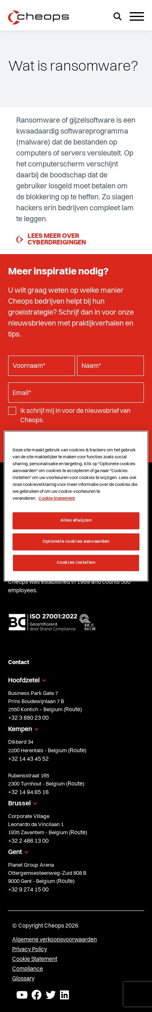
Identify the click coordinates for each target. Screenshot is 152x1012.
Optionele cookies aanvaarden (76, 541)
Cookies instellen (76, 562)
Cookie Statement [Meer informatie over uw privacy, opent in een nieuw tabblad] (57, 498)
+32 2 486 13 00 (28, 841)
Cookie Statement (34, 959)
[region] (76, 505)
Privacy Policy (29, 949)
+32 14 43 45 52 (28, 759)
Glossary (23, 979)
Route (72, 709)
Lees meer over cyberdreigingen (51, 239)
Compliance (27, 969)
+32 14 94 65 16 (28, 792)
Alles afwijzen (76, 520)
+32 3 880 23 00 (28, 718)
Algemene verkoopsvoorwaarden (54, 940)
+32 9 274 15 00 (28, 890)
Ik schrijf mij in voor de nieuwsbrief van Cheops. (75, 415)
